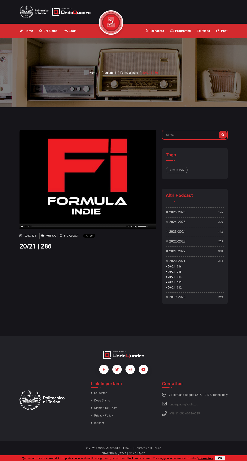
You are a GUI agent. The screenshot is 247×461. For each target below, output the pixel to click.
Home (93, 73)
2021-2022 (175, 251)
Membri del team (104, 408)
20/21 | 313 (174, 282)
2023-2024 (175, 232)
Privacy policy (102, 415)
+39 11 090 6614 (181, 413)
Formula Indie (129, 73)
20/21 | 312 (174, 287)
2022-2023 (175, 241)
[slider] (79, 226)
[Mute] (135, 226)
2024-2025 (175, 222)
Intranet (97, 423)
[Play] (21, 226)
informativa (205, 458)
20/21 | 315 (174, 271)
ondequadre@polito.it (179, 403)
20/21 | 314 (174, 277)
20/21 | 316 (174, 266)
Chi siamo (99, 393)
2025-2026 (175, 212)
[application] (88, 226)
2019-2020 (175, 297)
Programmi (108, 73)
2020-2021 (175, 261)
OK (220, 458)
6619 (196, 413)
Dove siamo (100, 400)
